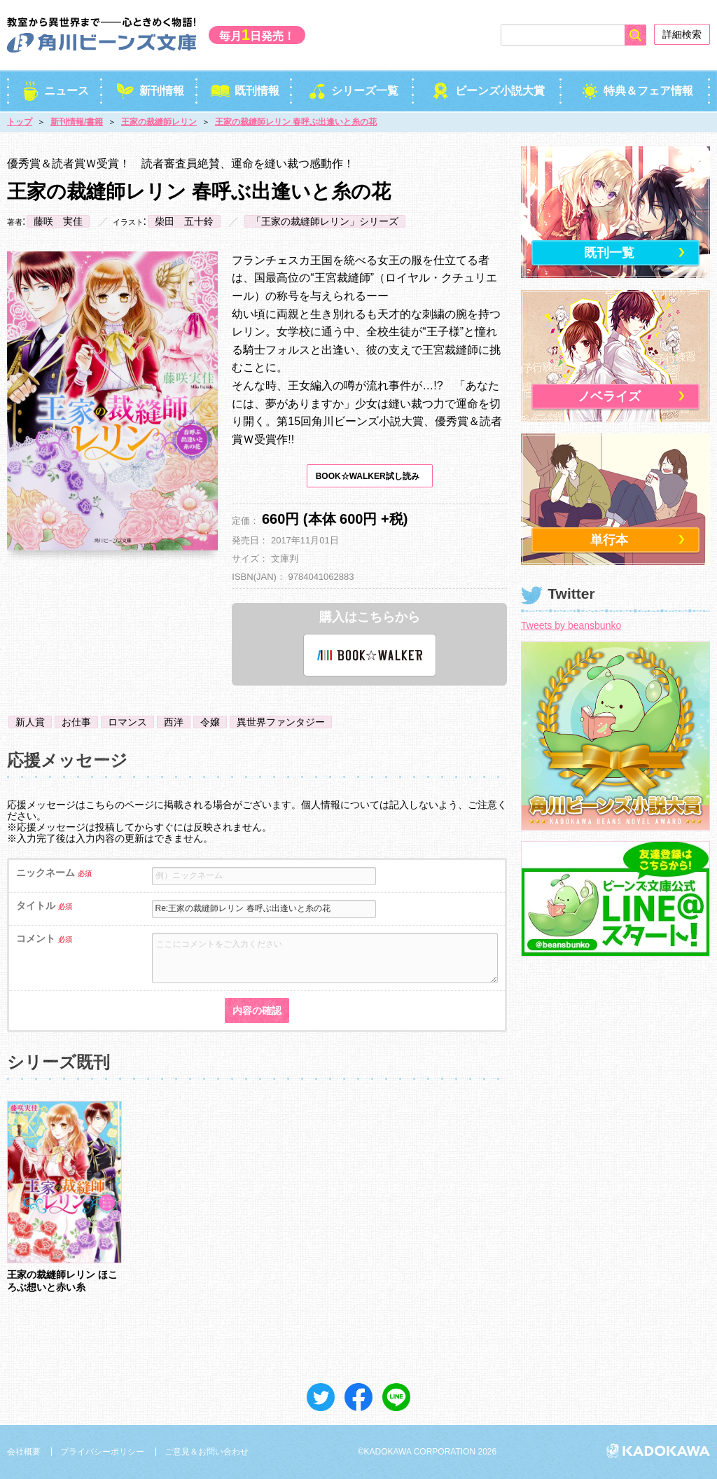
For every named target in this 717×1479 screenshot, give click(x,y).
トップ (19, 122)
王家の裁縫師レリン (159, 122)
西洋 (173, 722)
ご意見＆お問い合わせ (207, 1452)
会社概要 (24, 1452)
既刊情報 (244, 91)
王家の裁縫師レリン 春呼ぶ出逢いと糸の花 (296, 122)
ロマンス (127, 722)
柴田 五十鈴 (184, 221)
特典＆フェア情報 (636, 91)
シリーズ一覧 (353, 91)
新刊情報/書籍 (76, 122)
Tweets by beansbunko (571, 625)
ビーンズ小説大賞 (488, 91)
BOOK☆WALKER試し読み (367, 476)
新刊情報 (149, 91)
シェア (358, 1397)
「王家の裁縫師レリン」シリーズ (324, 221)
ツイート (321, 1397)
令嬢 (210, 722)
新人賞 (30, 722)
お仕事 (76, 722)
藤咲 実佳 (58, 221)
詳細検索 (682, 34)
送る (396, 1397)
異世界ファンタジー (281, 722)
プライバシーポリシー (102, 1452)
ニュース (55, 91)
